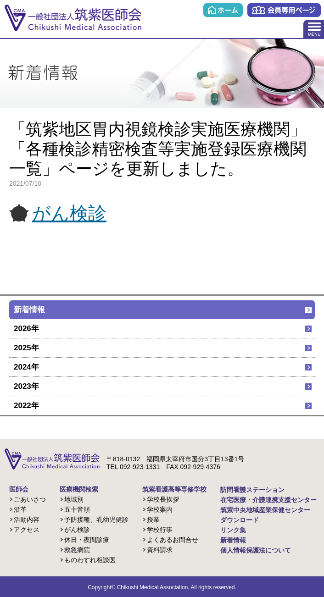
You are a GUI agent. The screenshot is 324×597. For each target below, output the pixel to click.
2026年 (26, 328)
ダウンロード (239, 520)
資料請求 (160, 549)
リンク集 (233, 530)
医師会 (18, 489)
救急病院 (77, 549)
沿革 (20, 509)
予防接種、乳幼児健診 (96, 519)
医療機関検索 (79, 489)
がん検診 (69, 213)
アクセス (26, 529)
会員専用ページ (284, 10)
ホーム (223, 10)
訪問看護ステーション (252, 489)
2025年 (26, 347)
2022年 (26, 405)
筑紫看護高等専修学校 (174, 489)
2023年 (26, 386)
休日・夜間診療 (86, 539)
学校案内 (160, 509)
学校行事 (160, 529)
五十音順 (77, 509)
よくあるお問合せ (172, 539)
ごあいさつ (30, 499)
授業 (153, 519)
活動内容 (26, 519)
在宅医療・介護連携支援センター (268, 499)
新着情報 (29, 309)
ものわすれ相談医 (90, 560)
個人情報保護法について (255, 550)
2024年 (26, 367)
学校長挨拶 (163, 499)
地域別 (74, 499)
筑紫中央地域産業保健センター (265, 510)
